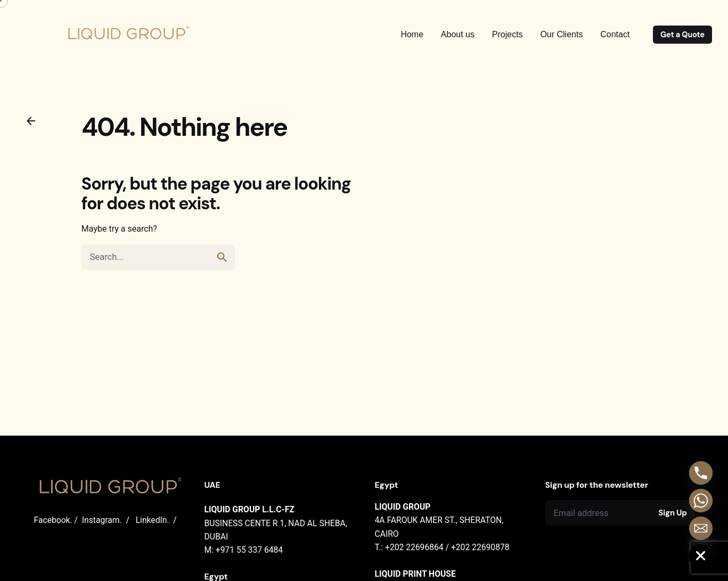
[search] (222, 266)
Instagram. (102, 520)
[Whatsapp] (701, 500)
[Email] (701, 528)
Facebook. (53, 520)
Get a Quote (682, 34)
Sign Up (672, 513)
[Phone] (701, 473)
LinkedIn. (152, 520)
